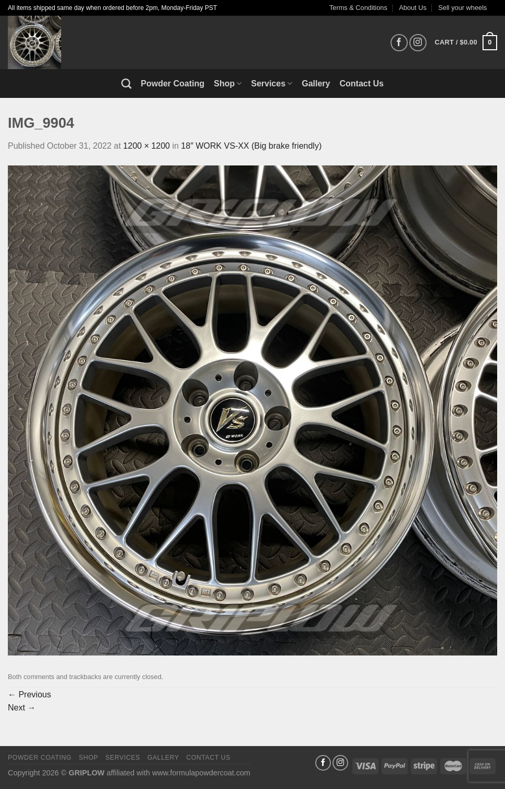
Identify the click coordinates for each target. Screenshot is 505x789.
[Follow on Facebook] (399, 42)
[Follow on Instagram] (418, 42)
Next (22, 707)
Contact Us (362, 83)
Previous (29, 694)
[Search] (126, 83)
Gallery (316, 83)
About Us (413, 8)
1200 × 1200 (146, 145)
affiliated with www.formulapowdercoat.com (178, 773)
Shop (228, 83)
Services (271, 83)
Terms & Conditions (358, 8)
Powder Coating (172, 83)
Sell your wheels (462, 8)
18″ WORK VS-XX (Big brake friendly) (251, 145)
